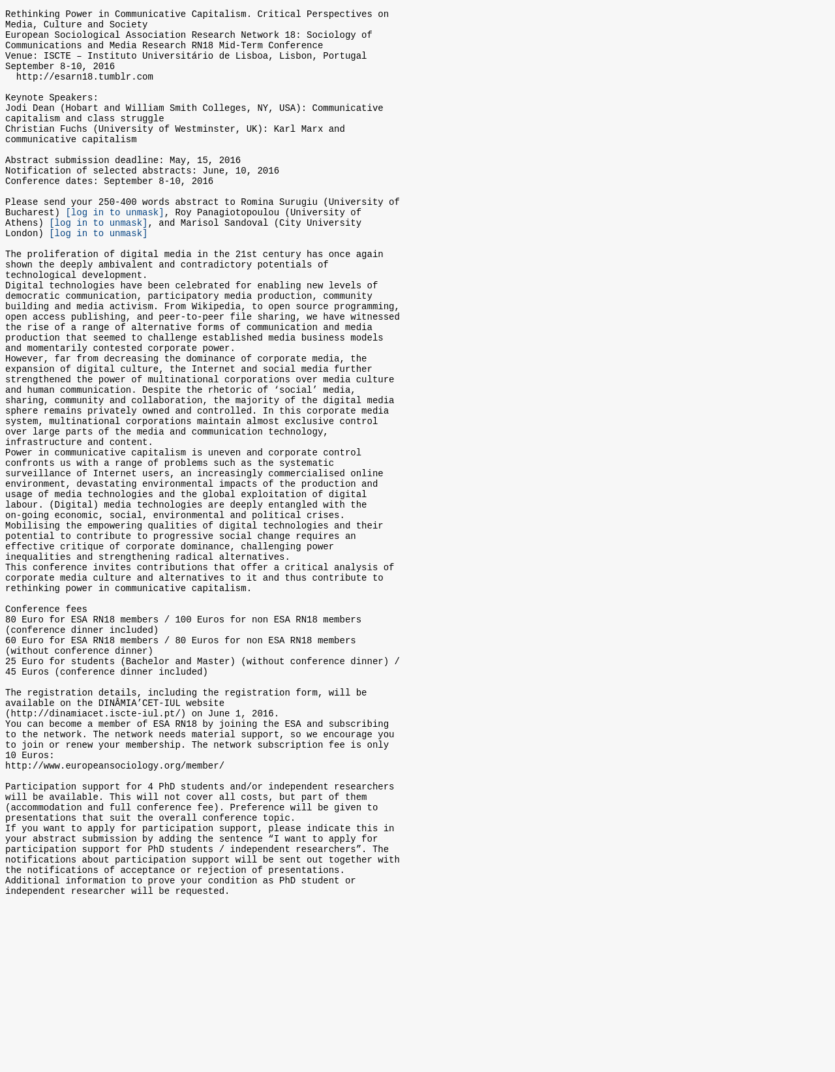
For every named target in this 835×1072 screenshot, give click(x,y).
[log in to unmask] (114, 251)
